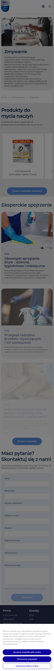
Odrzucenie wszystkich (27, 659)
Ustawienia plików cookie (27, 666)
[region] (27, 647)
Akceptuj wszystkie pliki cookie (27, 652)
